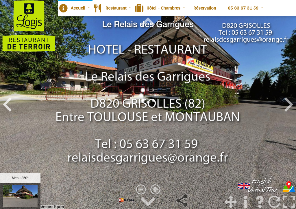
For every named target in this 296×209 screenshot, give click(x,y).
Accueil (72, 8)
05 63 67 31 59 (243, 8)
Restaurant (110, 8)
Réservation (204, 8)
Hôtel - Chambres (157, 8)
